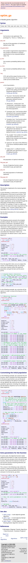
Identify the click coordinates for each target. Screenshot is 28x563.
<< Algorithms (4, 538)
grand (9, 419)
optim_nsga (6, 518)
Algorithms (14, 538)
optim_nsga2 (7, 521)
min (7, 277)
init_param (13, 253)
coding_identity (14, 209)
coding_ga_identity (11, 93)
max (11, 284)
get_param (21, 306)
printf (6, 307)
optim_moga (6, 514)
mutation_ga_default (12, 124)
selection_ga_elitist (21, 132)
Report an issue (5, 535)
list (12, 414)
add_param (13, 256)
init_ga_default (10, 101)
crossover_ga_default (12, 116)
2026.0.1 (8, 4)
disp (2, 277)
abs (7, 312)
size (7, 415)
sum (7, 240)
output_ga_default (11, 154)
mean (20, 277)
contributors (7, 561)
